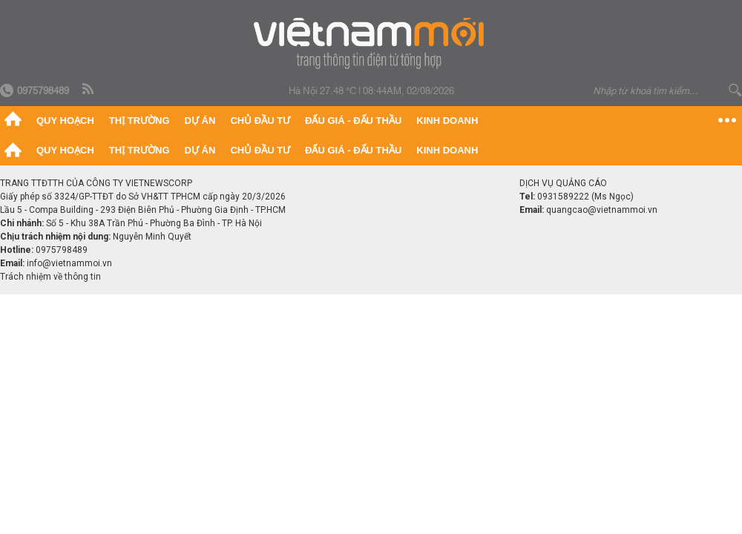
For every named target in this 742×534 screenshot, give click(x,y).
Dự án (200, 120)
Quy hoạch (65, 120)
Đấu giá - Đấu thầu (353, 120)
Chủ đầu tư (260, 120)
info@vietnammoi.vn (69, 263)
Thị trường (139, 120)
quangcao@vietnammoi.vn (601, 210)
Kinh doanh (447, 120)
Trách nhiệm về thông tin (50, 276)
